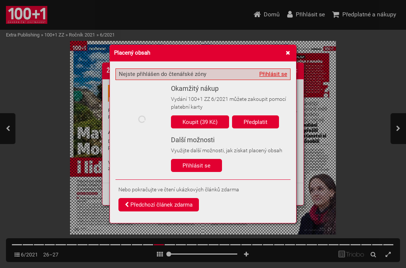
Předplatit (255, 122)
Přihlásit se (273, 74)
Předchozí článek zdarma (159, 204)
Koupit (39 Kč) (200, 122)
